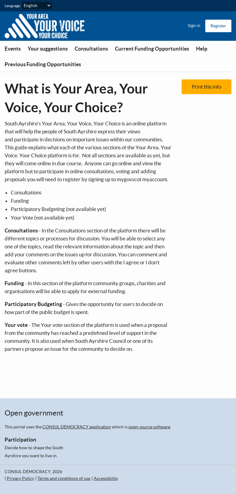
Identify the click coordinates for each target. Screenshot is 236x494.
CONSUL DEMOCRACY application (76, 426)
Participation (20, 439)
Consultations (91, 49)
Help (201, 49)
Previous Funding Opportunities (43, 64)
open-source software (149, 426)
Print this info (206, 87)
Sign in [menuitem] (194, 25)
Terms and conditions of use (63, 478)
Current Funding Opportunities (152, 49)
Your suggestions (48, 49)
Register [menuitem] (218, 25)
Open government (34, 413)
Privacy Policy (20, 478)
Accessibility (106, 478)
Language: (13, 6)
